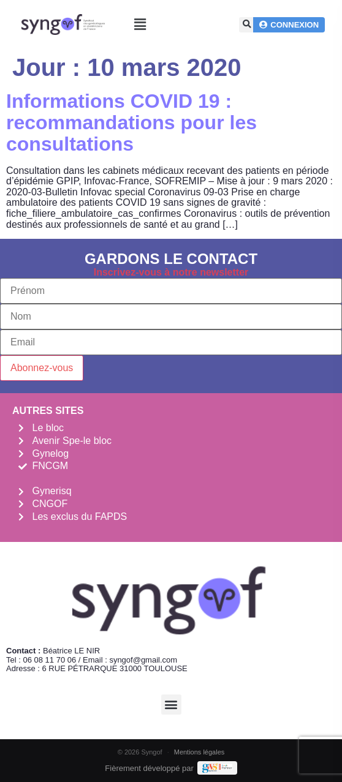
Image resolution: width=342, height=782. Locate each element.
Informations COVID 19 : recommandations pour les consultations (131, 122)
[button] (140, 25)
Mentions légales (199, 752)
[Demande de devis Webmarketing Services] (217, 768)
